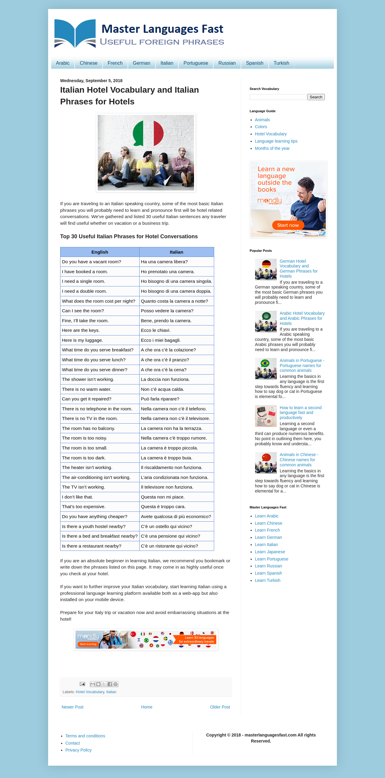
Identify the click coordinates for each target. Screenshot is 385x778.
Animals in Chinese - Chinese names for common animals (299, 459)
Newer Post (72, 707)
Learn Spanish (268, 573)
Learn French (267, 530)
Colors (261, 126)
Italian (167, 63)
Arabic (62, 63)
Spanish (254, 63)
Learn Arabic (267, 516)
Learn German (268, 537)
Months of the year (272, 148)
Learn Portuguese (271, 559)
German (141, 63)
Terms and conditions (85, 735)
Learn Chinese (268, 523)
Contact (73, 743)
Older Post (220, 707)
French (115, 63)
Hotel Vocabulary (90, 692)
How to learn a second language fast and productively (301, 412)
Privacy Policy (79, 750)
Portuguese (195, 63)
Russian (227, 63)
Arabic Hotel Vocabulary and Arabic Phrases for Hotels (302, 318)
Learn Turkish (268, 580)
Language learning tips (276, 141)
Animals (262, 119)
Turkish (281, 63)
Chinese (88, 63)
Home (146, 707)
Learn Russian (268, 565)
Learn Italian (266, 544)
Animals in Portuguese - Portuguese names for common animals (302, 365)
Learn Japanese (270, 551)
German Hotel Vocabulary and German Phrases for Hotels (299, 269)
